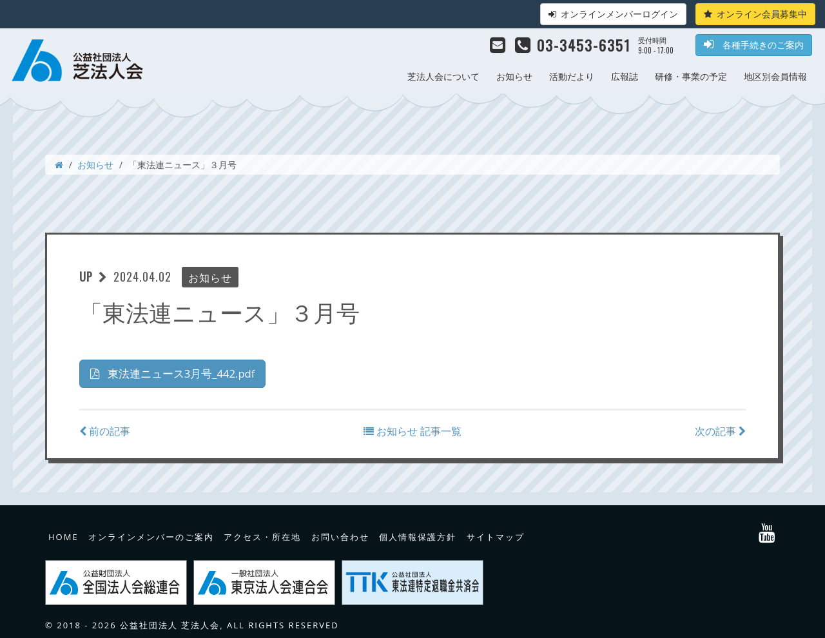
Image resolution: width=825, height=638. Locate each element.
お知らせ (514, 76)
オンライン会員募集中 (755, 14)
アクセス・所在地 (262, 535)
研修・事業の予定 (691, 76)
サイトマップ (496, 535)
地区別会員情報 (775, 76)
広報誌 (624, 76)
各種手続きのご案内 (754, 45)
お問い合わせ (340, 535)
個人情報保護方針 (417, 535)
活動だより (571, 76)
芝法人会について (443, 76)
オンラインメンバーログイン (613, 14)
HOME (63, 535)
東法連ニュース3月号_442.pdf (178, 373)
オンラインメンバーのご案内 (151, 535)
